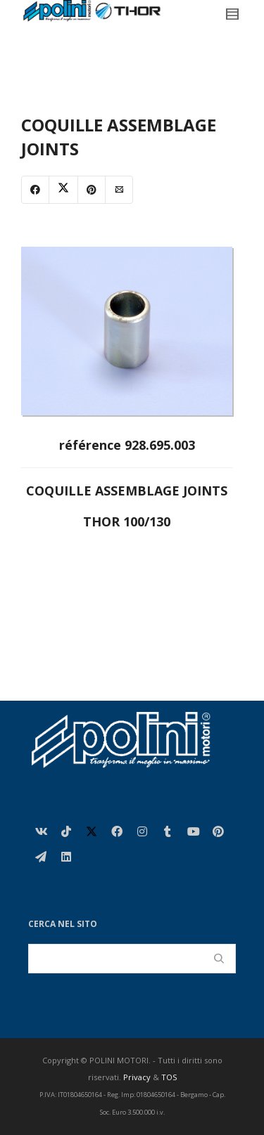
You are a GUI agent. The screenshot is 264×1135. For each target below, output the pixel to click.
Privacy (137, 1077)
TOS (169, 1077)
